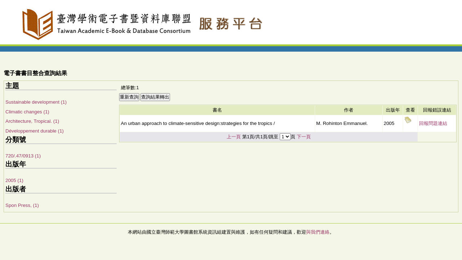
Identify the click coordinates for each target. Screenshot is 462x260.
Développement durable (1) (34, 131)
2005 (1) (14, 180)
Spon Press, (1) (22, 205)
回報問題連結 (433, 123)
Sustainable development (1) (36, 102)
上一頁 (234, 136)
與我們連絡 (318, 232)
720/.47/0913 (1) (23, 156)
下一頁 (304, 136)
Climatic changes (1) (27, 111)
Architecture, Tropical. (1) (32, 121)
